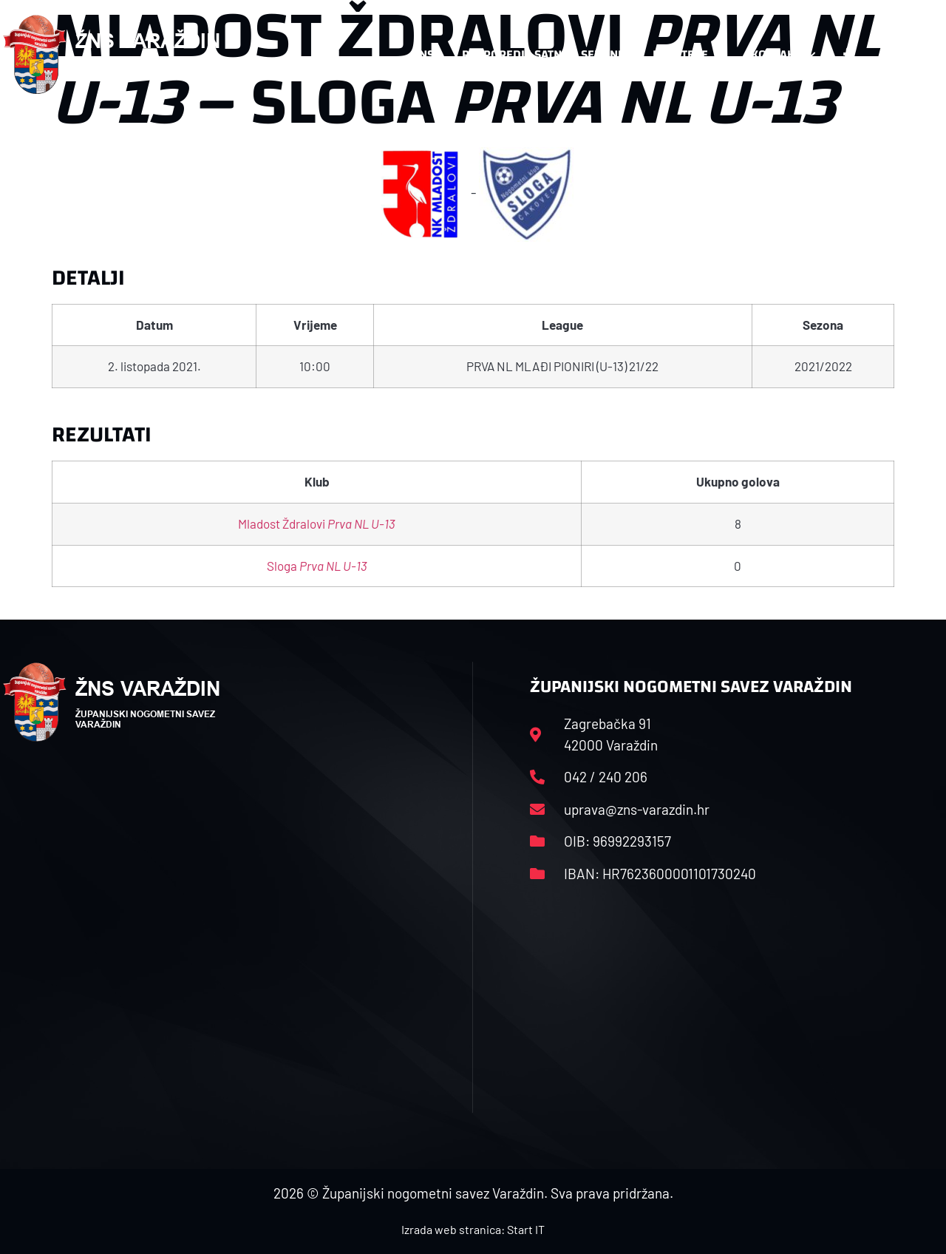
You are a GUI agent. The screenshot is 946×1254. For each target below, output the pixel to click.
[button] (913, 54)
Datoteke (688, 55)
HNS (422, 54)
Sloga (317, 565)
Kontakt (783, 55)
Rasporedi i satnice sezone (543, 54)
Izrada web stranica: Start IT (473, 1229)
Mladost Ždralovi (316, 523)
